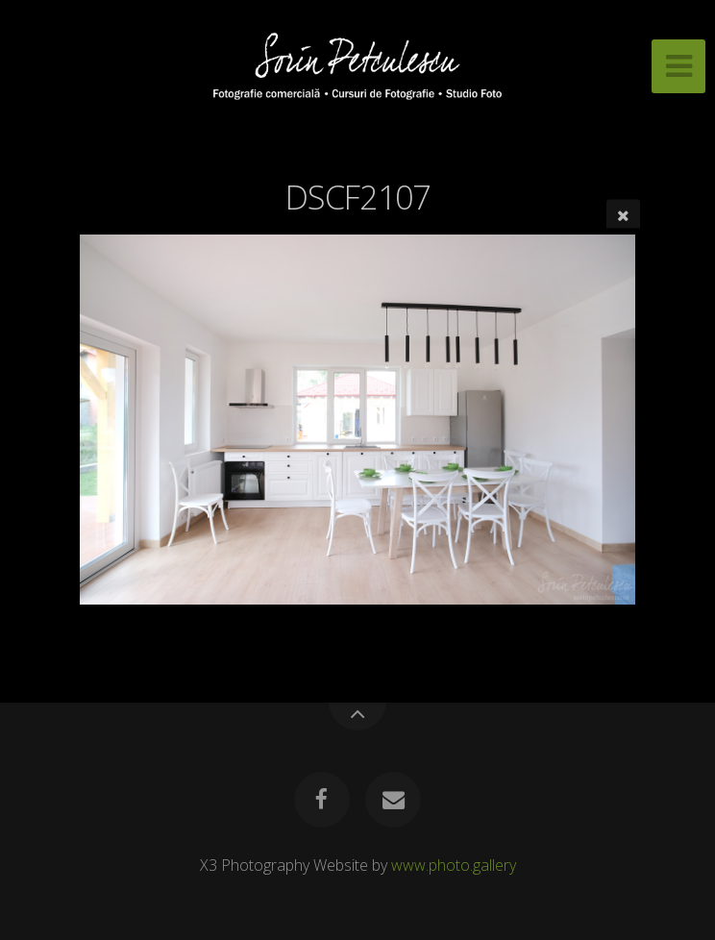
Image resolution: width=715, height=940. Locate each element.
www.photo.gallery (453, 865)
